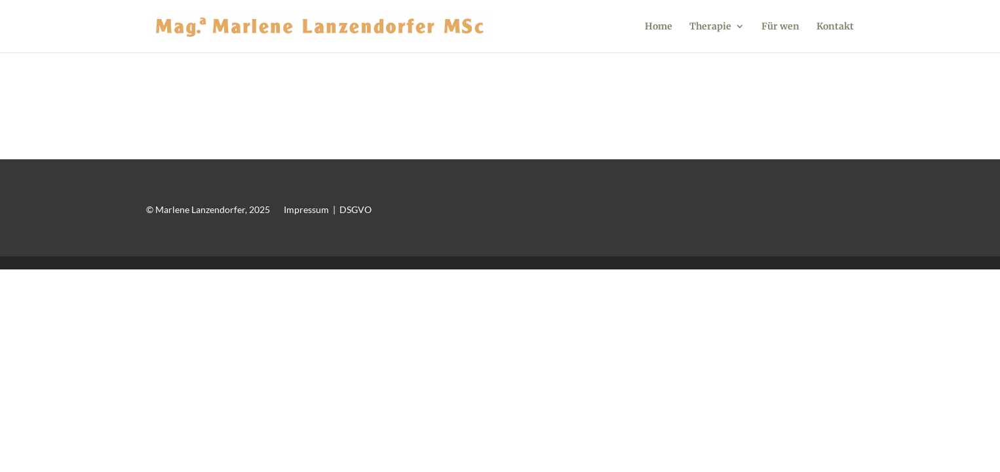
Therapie (710, 27)
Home (658, 27)
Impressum (306, 209)
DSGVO (355, 209)
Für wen (780, 27)
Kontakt (835, 27)
